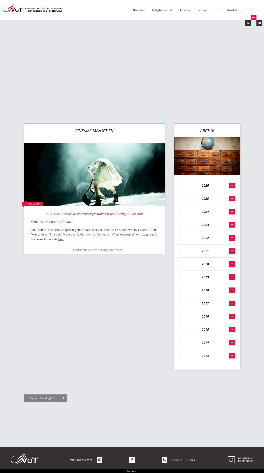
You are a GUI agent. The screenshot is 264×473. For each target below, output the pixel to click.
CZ (248, 23)
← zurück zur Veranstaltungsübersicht (94, 250)
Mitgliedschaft (163, 10)
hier (61, 239)
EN (259, 23)
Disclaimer (132, 471)
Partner (202, 10)
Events (185, 10)
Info (217, 10)
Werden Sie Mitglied (41, 398)
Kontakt (233, 10)
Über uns (139, 10)
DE (253, 17)
